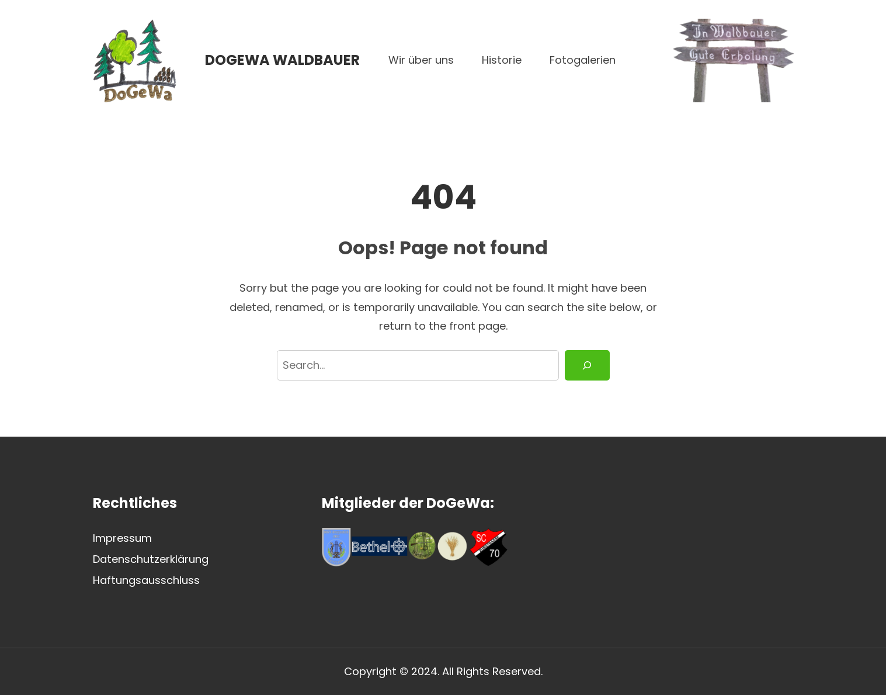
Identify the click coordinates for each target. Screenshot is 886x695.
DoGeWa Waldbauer (282, 60)
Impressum (122, 538)
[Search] (587, 365)
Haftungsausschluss (146, 580)
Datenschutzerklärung (151, 559)
